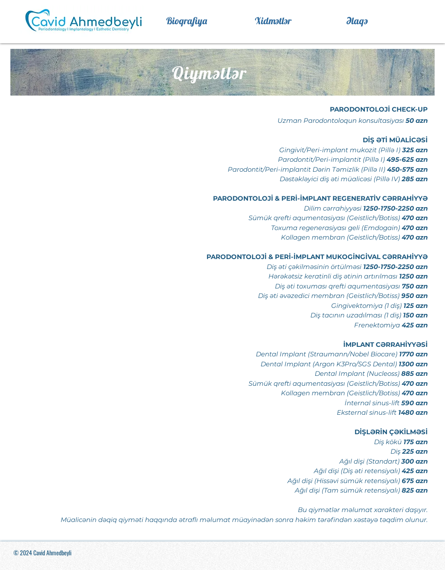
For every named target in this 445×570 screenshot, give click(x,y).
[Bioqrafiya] (186, 20)
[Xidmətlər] (273, 20)
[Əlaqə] (357, 20)
